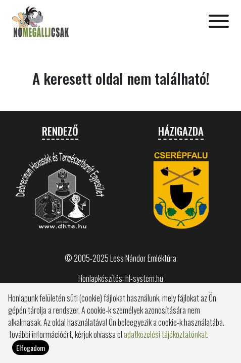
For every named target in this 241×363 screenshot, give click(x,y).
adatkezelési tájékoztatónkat (165, 334)
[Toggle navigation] (219, 22)
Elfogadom (30, 347)
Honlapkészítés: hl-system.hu (120, 278)
